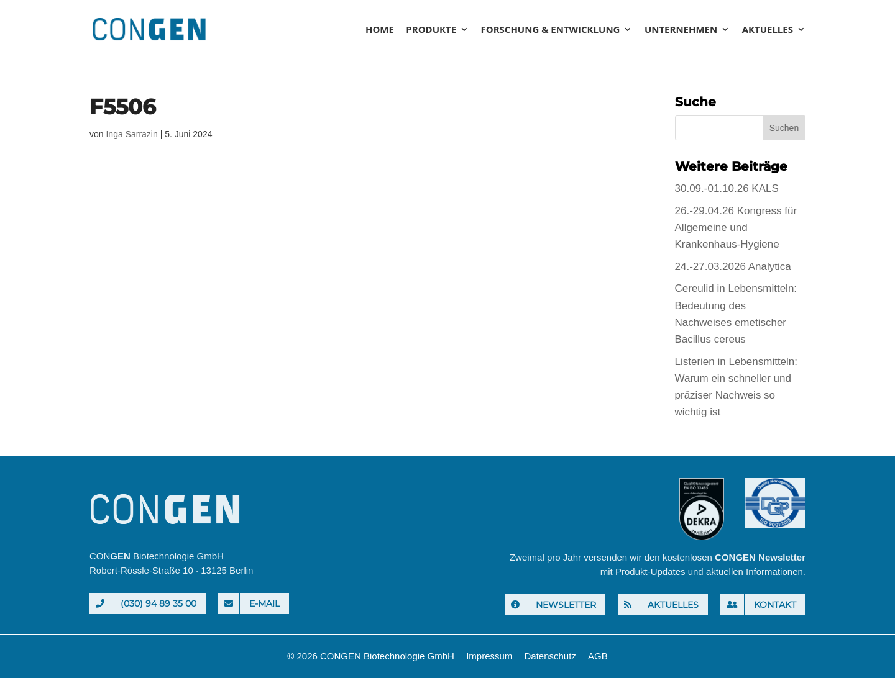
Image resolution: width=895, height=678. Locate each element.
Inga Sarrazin (131, 134)
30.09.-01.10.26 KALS (727, 188)
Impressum (489, 656)
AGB (598, 656)
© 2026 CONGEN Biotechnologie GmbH (370, 656)
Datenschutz (550, 656)
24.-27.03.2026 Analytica (733, 267)
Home (379, 30)
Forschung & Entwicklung (550, 30)
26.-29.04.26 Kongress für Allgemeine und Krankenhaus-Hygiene (736, 227)
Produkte (431, 30)
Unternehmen (681, 30)
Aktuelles (767, 30)
